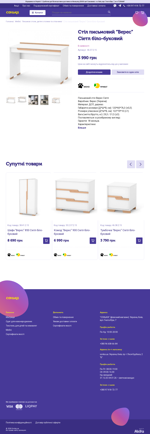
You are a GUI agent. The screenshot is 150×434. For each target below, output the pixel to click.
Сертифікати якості (15, 333)
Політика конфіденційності (19, 422)
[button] (45, 239)
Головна (10, 22)
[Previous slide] (131, 165)
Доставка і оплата (96, 6)
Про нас (26, 6)
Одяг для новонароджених (19, 321)
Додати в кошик (94, 73)
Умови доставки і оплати (65, 321)
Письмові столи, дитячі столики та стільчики (45, 22)
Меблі (19, 22)
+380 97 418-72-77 (109, 389)
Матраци (10, 317)
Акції (16, 6)
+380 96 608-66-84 (109, 343)
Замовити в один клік (128, 72)
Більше (82, 129)
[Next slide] (140, 165)
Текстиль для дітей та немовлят (21, 325)
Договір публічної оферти (47, 422)
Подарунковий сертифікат (46, 6)
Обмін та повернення (73, 6)
